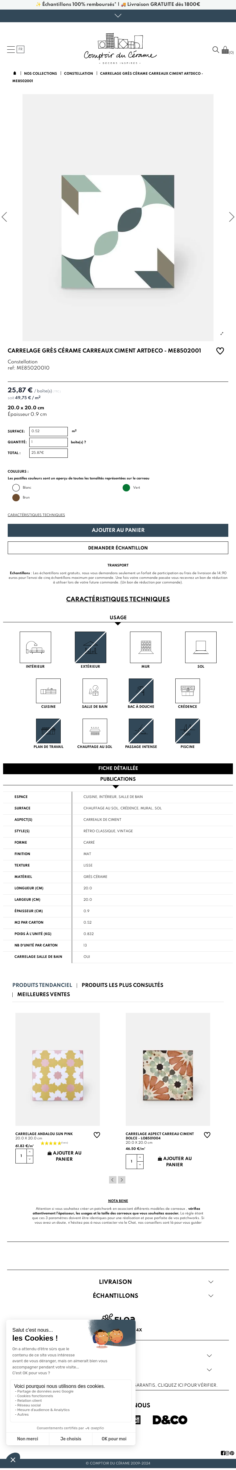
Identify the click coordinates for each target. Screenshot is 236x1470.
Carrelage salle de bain (38, 957)
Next (121, 1180)
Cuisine (90, 797)
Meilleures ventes (43, 994)
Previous (112, 1180)
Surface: (16, 431)
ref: (11, 368)
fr (20, 49)
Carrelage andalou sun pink (44, 1134)
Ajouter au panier (118, 530)
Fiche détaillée (118, 768)
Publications (118, 779)
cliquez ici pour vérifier (187, 1385)
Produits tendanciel (42, 985)
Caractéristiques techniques (36, 515)
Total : (14, 453)
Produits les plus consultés (122, 985)
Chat (132, 1223)
